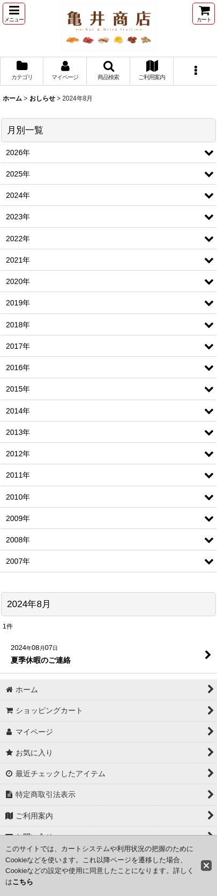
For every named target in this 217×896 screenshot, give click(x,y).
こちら (22, 882)
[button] (14, 14)
